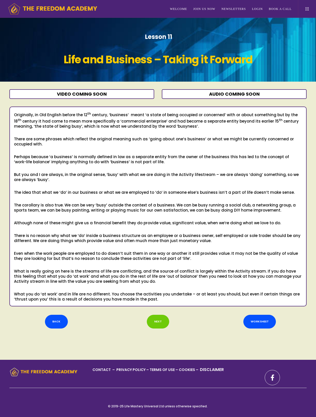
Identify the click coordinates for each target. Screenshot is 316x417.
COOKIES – (189, 369)
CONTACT (102, 369)
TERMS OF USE (163, 369)
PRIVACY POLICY (131, 369)
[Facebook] (272, 377)
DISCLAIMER (212, 370)
